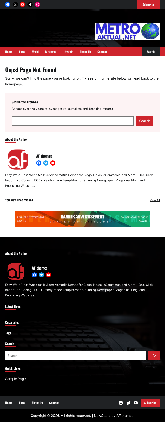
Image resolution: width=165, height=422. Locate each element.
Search (144, 121)
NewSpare (102, 416)
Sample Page (15, 379)
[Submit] (154, 355)
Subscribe (150, 402)
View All (155, 200)
